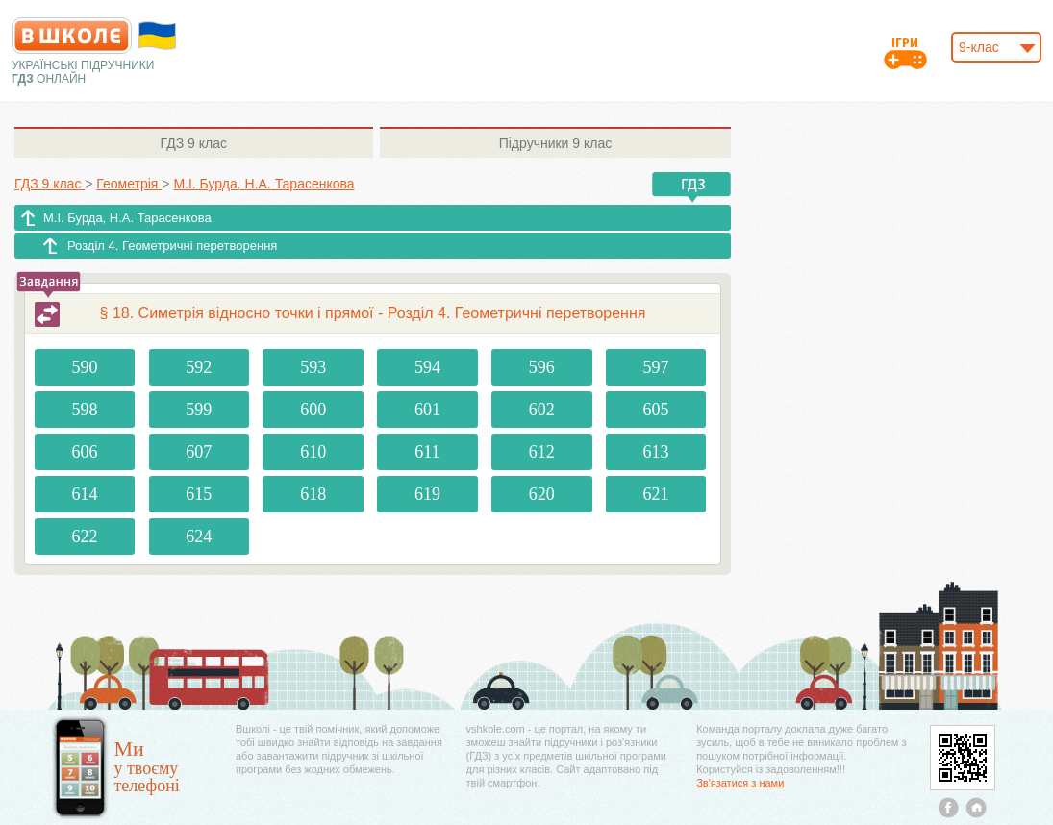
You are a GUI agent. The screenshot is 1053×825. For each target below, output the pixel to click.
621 (656, 494)
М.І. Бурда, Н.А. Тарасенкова (127, 218)
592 (199, 367)
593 (313, 367)
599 (199, 409)
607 (199, 452)
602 (542, 409)
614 (85, 494)
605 (656, 409)
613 (656, 452)
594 (427, 367)
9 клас (194, 143)
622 (85, 536)
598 (85, 409)
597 (656, 367)
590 (85, 367)
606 (85, 452)
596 (542, 367)
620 (542, 494)
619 (427, 494)
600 (313, 409)
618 (313, 494)
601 (427, 409)
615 (199, 494)
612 (542, 452)
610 (313, 452)
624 (199, 536)
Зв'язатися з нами (740, 782)
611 (426, 452)
